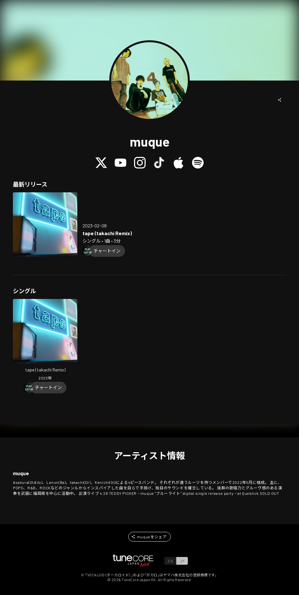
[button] (279, 99)
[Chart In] (107, 251)
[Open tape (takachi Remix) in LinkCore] (45, 224)
